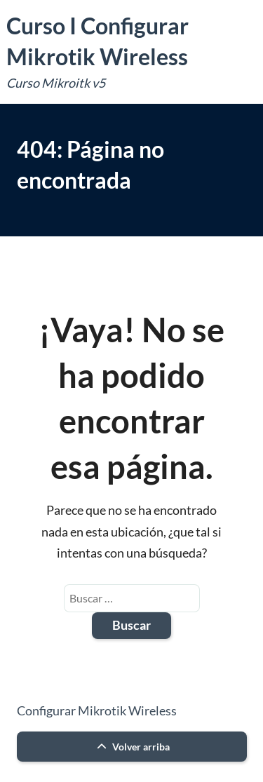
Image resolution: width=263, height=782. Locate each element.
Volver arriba (131, 747)
